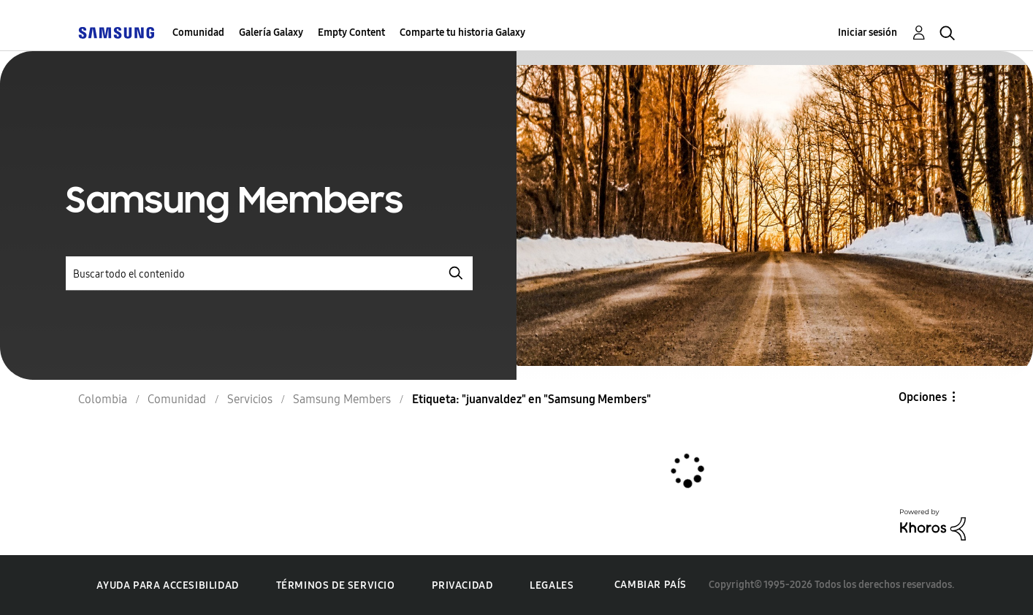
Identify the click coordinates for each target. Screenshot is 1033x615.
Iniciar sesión (867, 32)
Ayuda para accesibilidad (167, 585)
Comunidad (198, 32)
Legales (551, 585)
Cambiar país (650, 584)
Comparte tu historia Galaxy (462, 32)
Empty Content (351, 32)
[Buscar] (269, 273)
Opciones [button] (923, 397)
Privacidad (462, 585)
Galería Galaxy (271, 32)
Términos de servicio (335, 585)
